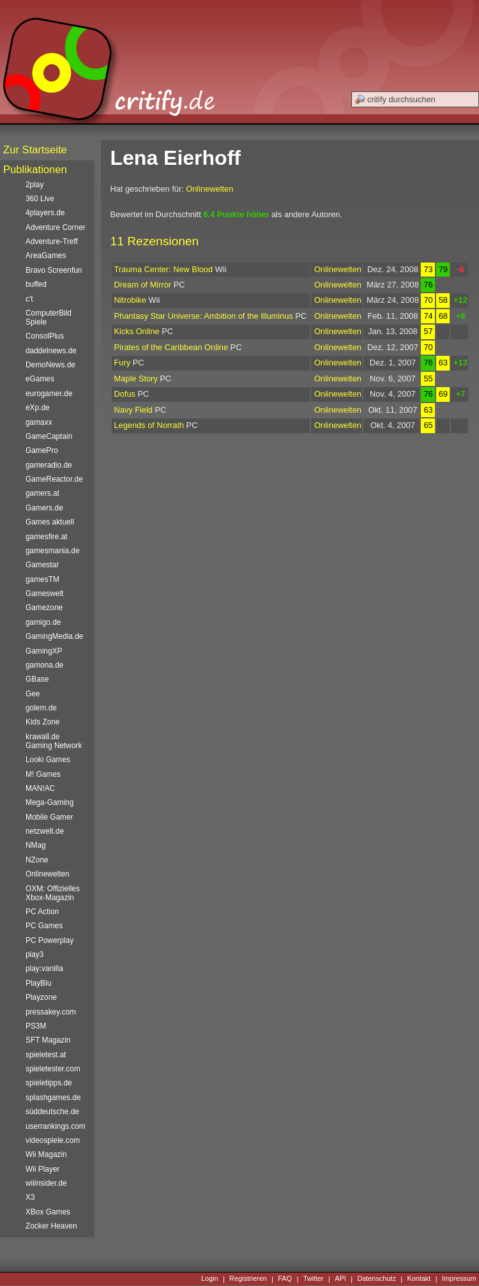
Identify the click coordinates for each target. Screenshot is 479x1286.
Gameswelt (44, 593)
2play (34, 184)
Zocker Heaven (51, 1225)
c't (29, 299)
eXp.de (38, 407)
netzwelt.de (45, 831)
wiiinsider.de (46, 1183)
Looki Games (48, 759)
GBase (37, 679)
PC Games (44, 925)
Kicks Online (137, 331)
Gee (33, 693)
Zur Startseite (35, 150)
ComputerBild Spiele (49, 317)
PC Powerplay (49, 940)
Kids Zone (42, 721)
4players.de (45, 212)
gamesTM (42, 579)
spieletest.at (46, 1054)
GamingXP (44, 651)
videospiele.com (53, 1140)
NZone (37, 859)
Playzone (41, 997)
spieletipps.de (49, 1082)
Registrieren (248, 1279)
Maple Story (136, 378)
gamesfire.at (46, 536)
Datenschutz (376, 1279)
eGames (40, 378)
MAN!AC (40, 788)
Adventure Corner (56, 227)
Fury (122, 362)
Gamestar (42, 564)
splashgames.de (53, 1097)
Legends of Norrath (149, 425)
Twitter (313, 1279)
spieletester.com (53, 1068)
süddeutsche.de (52, 1111)
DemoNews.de (50, 364)
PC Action (42, 911)
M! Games (43, 774)
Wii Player (42, 1169)
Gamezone (44, 607)
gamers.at (42, 493)
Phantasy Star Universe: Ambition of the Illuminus (203, 316)
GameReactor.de (54, 479)
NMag (36, 845)
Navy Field (133, 410)
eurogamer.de (49, 393)
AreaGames (46, 255)
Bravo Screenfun (54, 270)
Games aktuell (50, 521)
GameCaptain (49, 436)
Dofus (124, 394)
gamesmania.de (53, 550)
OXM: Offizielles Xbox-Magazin (53, 893)
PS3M (36, 1026)
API (340, 1279)
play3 (34, 954)
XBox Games (48, 1211)
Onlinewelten (209, 189)
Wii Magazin (46, 1154)
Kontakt (418, 1279)
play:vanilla (44, 968)
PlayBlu (38, 983)
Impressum (459, 1279)
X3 (30, 1197)
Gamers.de (44, 507)
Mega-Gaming (49, 802)
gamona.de (44, 665)
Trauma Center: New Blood (163, 269)
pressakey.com (51, 1011)
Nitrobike (130, 300)
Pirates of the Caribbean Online (171, 347)
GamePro (42, 450)
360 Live (40, 198)
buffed (36, 284)
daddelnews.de (51, 350)
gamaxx (39, 422)
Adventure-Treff (52, 241)
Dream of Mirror (143, 284)
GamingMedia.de (54, 636)
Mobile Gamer (49, 817)
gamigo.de (43, 622)
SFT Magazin (48, 1040)
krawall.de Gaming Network (54, 741)
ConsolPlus (45, 336)
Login (209, 1279)
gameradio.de (49, 465)
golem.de (41, 707)
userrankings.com (56, 1126)
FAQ (285, 1279)
